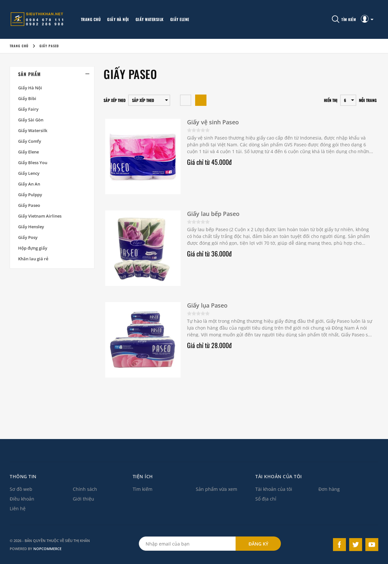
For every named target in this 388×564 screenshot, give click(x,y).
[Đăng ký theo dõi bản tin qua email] (187, 543)
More (200, 19)
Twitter (355, 544)
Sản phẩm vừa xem (216, 489)
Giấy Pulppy (30, 194)
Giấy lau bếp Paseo (213, 213)
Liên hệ (18, 508)
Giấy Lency (28, 173)
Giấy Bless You (32, 162)
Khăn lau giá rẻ (33, 259)
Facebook (339, 544)
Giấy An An (29, 184)
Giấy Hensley (31, 227)
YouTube (371, 544)
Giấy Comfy (29, 141)
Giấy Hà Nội (118, 19)
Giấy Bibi (27, 98)
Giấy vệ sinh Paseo (213, 122)
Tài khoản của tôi (273, 489)
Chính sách (85, 489)
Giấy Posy (28, 237)
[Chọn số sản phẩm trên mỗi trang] (348, 100)
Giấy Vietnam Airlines (39, 216)
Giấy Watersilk (150, 19)
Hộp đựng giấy (32, 248)
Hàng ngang (185, 100)
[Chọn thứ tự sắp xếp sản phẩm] (149, 100)
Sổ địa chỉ (265, 499)
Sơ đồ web (21, 489)
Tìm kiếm (142, 489)
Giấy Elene (179, 19)
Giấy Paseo (29, 205)
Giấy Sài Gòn (30, 120)
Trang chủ (91, 19)
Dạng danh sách (200, 100)
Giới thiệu (83, 499)
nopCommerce (47, 548)
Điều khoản (22, 499)
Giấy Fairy (28, 109)
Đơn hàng (329, 489)
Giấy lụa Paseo (207, 305)
